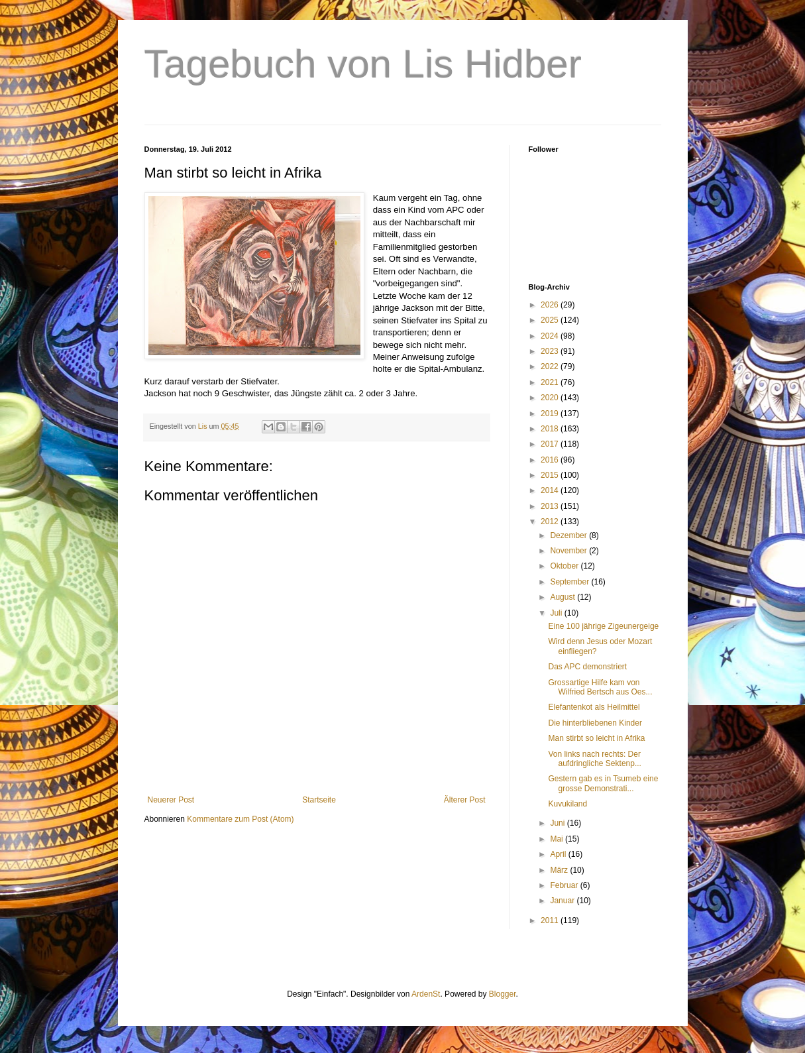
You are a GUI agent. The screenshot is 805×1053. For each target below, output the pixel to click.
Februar (565, 885)
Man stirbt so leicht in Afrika (596, 738)
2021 (551, 382)
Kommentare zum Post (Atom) (240, 819)
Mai (557, 839)
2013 (551, 506)
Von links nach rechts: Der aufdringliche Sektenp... (594, 758)
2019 (551, 413)
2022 (551, 366)
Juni (558, 823)
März (560, 870)
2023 (551, 351)
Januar (563, 900)
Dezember (569, 535)
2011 (551, 920)
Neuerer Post (171, 799)
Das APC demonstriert (587, 666)
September (570, 581)
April (559, 854)
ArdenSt (425, 994)
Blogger (502, 994)
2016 (551, 460)
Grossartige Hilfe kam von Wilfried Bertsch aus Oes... (600, 687)
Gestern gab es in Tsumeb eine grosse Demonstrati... (603, 783)
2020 (551, 397)
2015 (551, 475)
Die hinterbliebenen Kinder (594, 723)
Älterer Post (465, 799)
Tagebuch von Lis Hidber (363, 64)
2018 (551, 428)
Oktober (565, 566)
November (569, 550)
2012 (551, 521)
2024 (551, 336)
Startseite (319, 799)
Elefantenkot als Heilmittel (593, 707)
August (563, 597)
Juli (557, 613)
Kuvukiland (567, 803)
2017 (551, 444)
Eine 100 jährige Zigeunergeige (603, 626)
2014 (551, 490)
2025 (551, 320)
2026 (551, 304)
